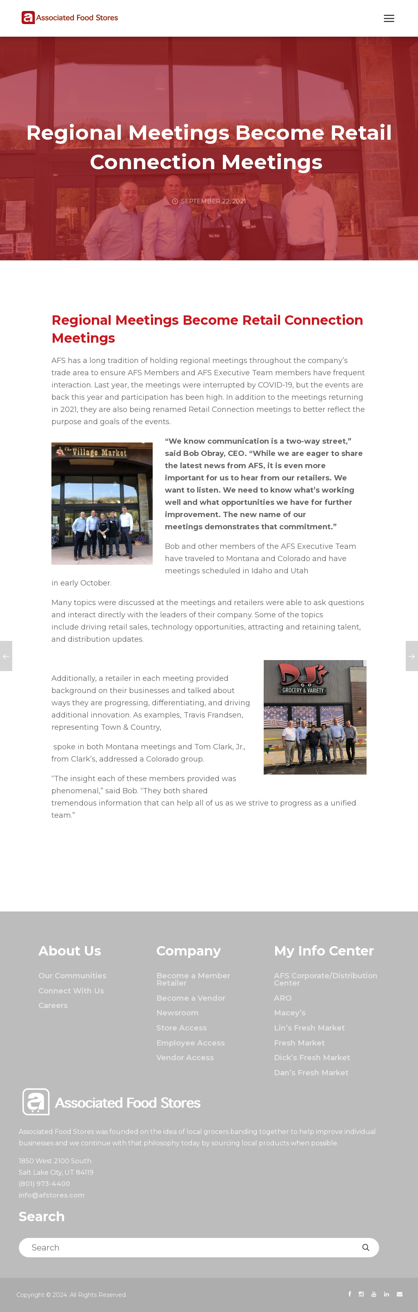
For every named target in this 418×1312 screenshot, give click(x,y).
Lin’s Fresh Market (309, 1027)
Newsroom (177, 1012)
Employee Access (190, 1043)
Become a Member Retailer (193, 979)
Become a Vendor (190, 998)
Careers (53, 1005)
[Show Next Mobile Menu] (389, 19)
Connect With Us (71, 990)
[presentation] (350, 1294)
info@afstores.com (51, 1195)
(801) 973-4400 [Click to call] (44, 1184)
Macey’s (290, 1012)
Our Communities (72, 975)
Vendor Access (185, 1057)
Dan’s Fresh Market (311, 1072)
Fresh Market (299, 1043)
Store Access (181, 1027)
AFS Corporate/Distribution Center (326, 979)
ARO (283, 998)
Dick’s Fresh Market (312, 1057)
